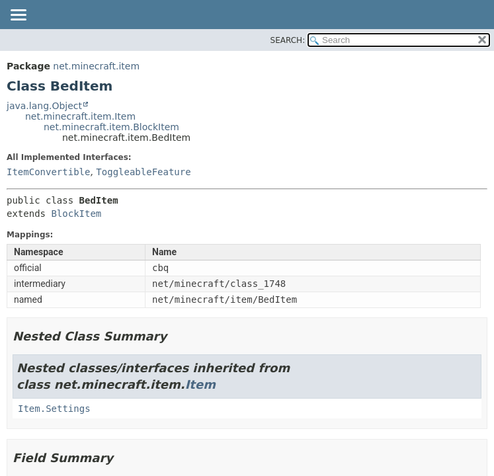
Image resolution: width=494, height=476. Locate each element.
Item (200, 384)
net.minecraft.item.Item (80, 116)
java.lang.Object (44, 105)
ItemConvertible (48, 172)
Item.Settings (54, 408)
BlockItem (76, 213)
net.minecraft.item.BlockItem (111, 127)
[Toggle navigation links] (18, 16)
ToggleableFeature (143, 172)
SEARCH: (288, 40)
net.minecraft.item (96, 66)
